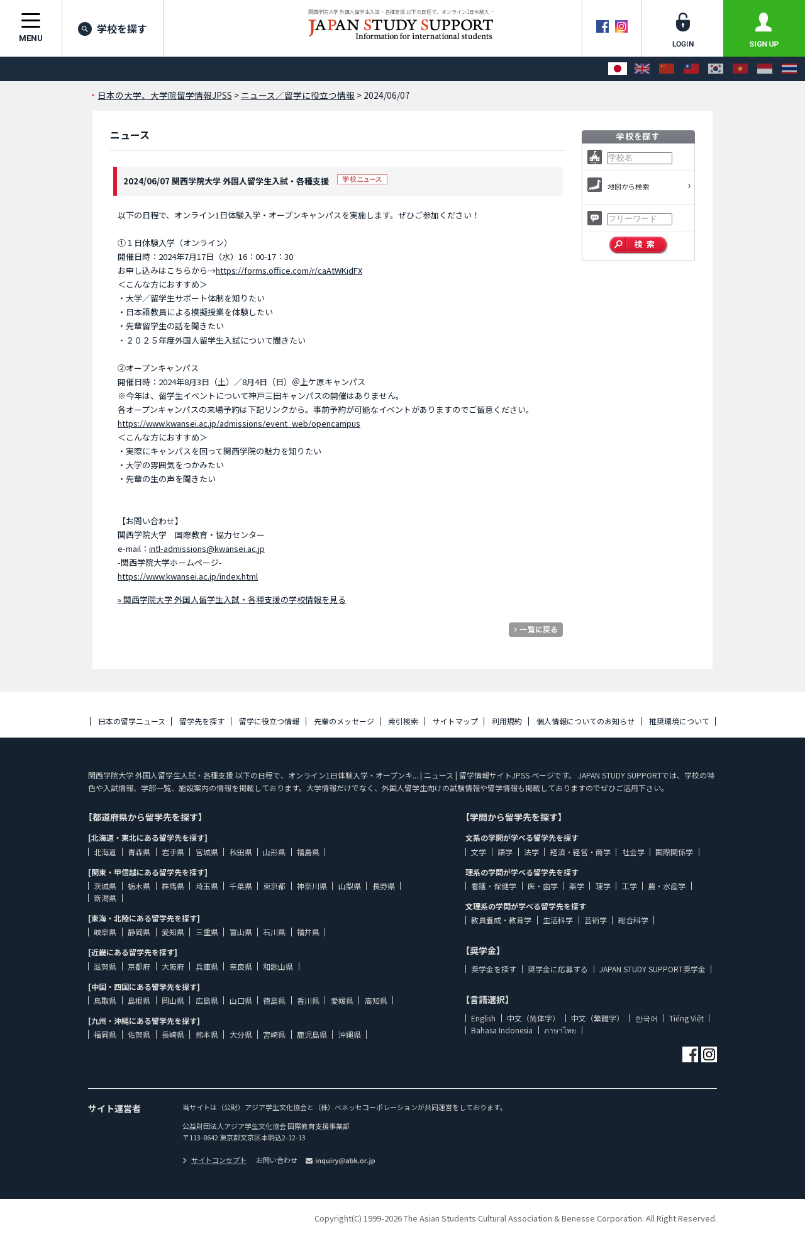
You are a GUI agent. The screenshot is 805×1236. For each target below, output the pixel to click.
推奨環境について (679, 721)
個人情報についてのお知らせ (585, 721)
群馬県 (173, 885)
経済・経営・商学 (580, 851)
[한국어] (715, 69)
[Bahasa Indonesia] (764, 69)
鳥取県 (105, 1000)
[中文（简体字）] (666, 69)
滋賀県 (105, 966)
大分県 (241, 1034)
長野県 (383, 885)
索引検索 (403, 721)
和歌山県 (278, 966)
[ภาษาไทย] (789, 69)
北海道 (105, 851)
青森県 (139, 851)
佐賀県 (139, 1034)
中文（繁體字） (597, 1018)
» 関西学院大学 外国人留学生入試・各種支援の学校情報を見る (232, 599)
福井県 (308, 931)
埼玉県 (207, 885)
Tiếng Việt (686, 1018)
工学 (629, 885)
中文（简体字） (533, 1018)
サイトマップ (455, 721)
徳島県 (274, 1000)
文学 (478, 851)
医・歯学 (543, 885)
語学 (505, 851)
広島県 (207, 1000)
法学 (531, 851)
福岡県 (105, 1034)
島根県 (139, 1000)
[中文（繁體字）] (691, 69)
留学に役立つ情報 (269, 721)
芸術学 (595, 919)
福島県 (308, 851)
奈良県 (241, 966)
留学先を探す (202, 721)
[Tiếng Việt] (740, 69)
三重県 (207, 931)
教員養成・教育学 (501, 919)
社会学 (633, 851)
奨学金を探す (493, 969)
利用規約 (507, 721)
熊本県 (207, 1034)
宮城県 (207, 851)
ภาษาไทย (560, 1030)
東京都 (274, 885)
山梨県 (349, 885)
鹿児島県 (312, 1034)
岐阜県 (105, 931)
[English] (642, 69)
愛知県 (173, 931)
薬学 (576, 885)
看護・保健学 (493, 885)
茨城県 (105, 885)
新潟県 (105, 897)
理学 (603, 885)
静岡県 (139, 931)
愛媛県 (342, 1000)
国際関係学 (674, 851)
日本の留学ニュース (131, 721)
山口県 (241, 1000)
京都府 (139, 966)
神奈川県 (312, 885)
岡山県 (173, 1000)
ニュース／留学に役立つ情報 (298, 95)
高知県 (376, 1000)
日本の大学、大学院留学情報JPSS (164, 95)
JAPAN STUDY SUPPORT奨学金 (652, 969)
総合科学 (633, 919)
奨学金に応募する (558, 969)
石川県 (274, 931)
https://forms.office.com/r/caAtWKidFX (289, 270)
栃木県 (139, 885)
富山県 (241, 931)
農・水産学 (667, 885)
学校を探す (112, 28)
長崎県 (173, 1034)
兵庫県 (207, 966)
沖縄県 (349, 1034)
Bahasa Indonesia (502, 1030)
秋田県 (241, 851)
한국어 (646, 1018)
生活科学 (558, 919)
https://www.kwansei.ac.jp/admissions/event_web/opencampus (239, 423)
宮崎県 (274, 1034)
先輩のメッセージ (344, 721)
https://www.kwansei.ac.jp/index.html (188, 576)
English (483, 1018)
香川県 (308, 1000)
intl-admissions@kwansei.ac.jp (207, 548)
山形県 (274, 851)
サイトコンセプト (214, 1160)
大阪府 (173, 966)
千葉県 (241, 885)
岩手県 (173, 851)
